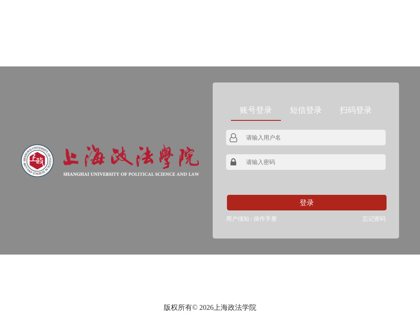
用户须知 (237, 218)
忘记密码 (374, 218)
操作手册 (265, 218)
